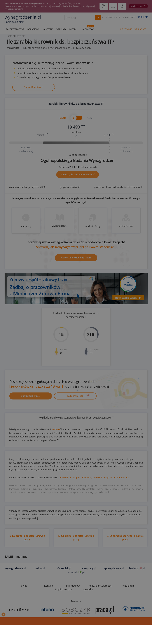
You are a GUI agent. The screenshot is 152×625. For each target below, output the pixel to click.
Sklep (143, 17)
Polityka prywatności (100, 585)
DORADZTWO (33, 29)
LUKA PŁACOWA (87, 29)
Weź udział (138, 6)
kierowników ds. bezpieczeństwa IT (36, 386)
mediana (55, 429)
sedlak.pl (40, 568)
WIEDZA (72, 29)
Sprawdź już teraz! (33, 87)
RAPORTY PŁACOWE (15, 29)
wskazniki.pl (76, 572)
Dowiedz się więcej (30, 395)
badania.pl (137, 568)
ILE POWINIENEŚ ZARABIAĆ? (133, 29)
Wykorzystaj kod (75, 395)
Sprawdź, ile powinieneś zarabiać (78, 174)
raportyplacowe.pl (113, 568)
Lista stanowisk (16, 36)
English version (64, 589)
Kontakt (129, 17)
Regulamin (128, 585)
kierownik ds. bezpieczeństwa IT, (75, 477)
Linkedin (88, 589)
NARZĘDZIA (48, 29)
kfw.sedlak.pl (64, 568)
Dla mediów (73, 585)
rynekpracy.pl (88, 568)
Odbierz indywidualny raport (76, 257)
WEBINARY (61, 29)
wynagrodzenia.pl (15, 568)
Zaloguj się (113, 17)
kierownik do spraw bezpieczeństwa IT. (112, 477)
